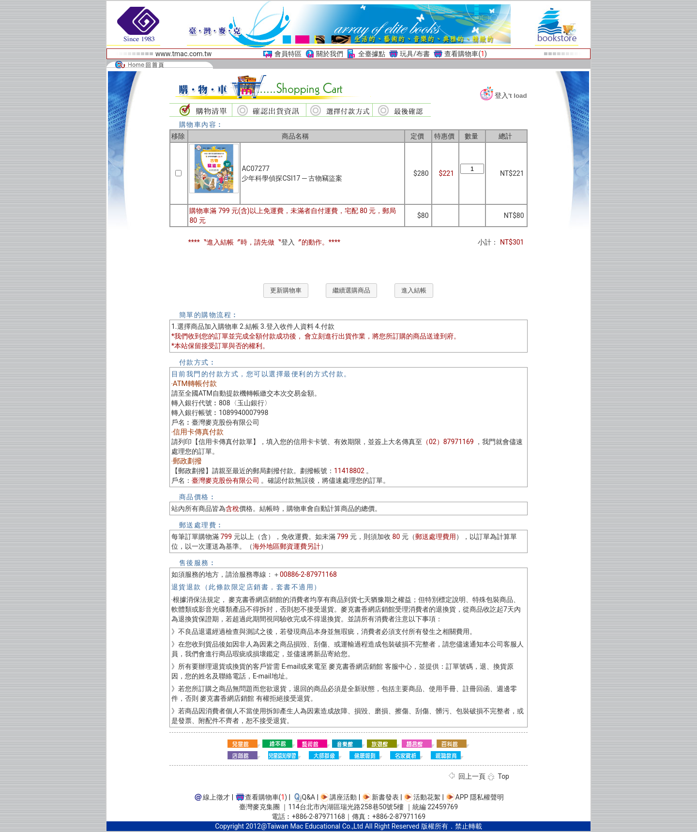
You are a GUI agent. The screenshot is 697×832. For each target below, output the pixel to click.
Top (503, 776)
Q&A (308, 797)
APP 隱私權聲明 (479, 797)
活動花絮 (426, 797)
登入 (501, 95)
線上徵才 (216, 797)
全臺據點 (371, 54)
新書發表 (385, 797)
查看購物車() (465, 54)
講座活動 (343, 797)
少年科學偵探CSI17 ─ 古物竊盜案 (292, 178)
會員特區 (288, 54)
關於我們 (329, 54)
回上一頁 (471, 776)
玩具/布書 (415, 54)
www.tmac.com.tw (183, 54)
